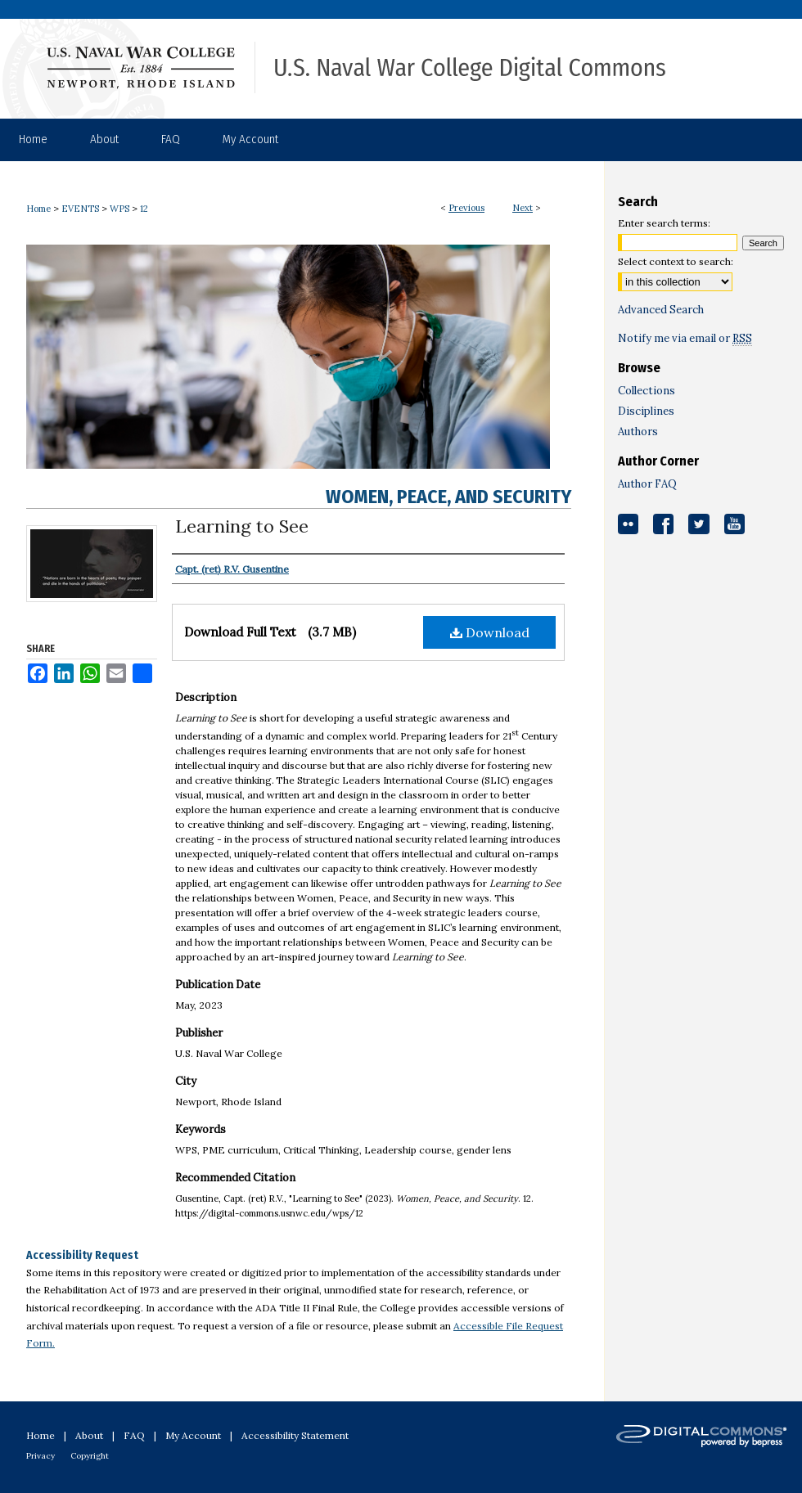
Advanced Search (661, 310)
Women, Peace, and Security (448, 496)
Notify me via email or (685, 338)
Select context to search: (675, 261)
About (89, 1435)
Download (489, 632)
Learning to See (242, 526)
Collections (646, 391)
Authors (638, 431)
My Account (193, 1435)
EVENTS (80, 208)
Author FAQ (647, 484)
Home (38, 208)
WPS (119, 208)
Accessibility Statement (295, 1435)
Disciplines (646, 411)
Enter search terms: (664, 223)
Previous (466, 208)
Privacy (40, 1455)
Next (522, 208)
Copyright (89, 1455)
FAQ (134, 1435)
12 (144, 208)
